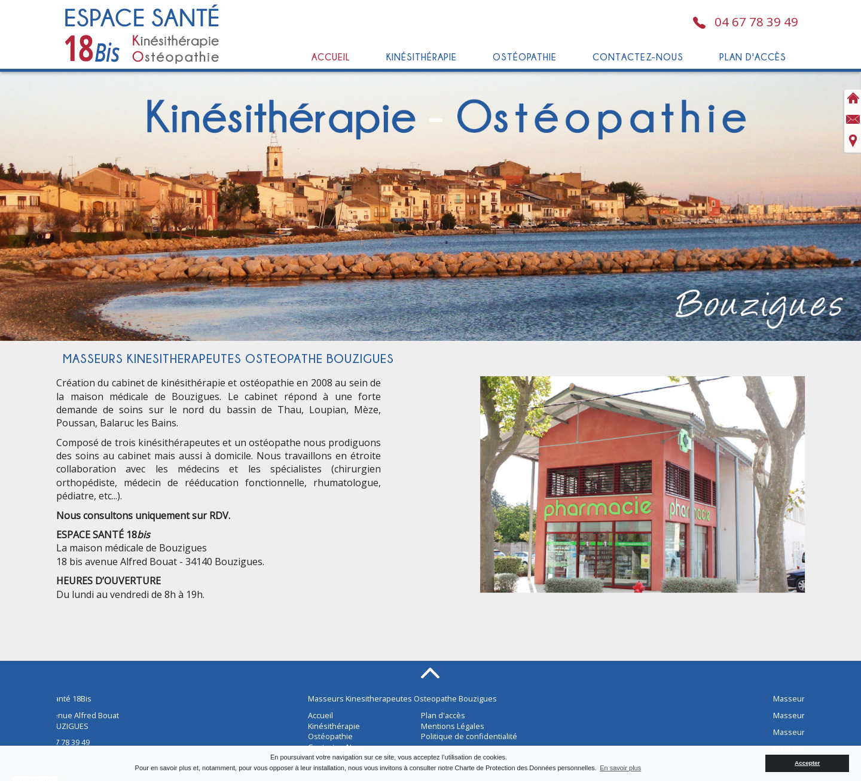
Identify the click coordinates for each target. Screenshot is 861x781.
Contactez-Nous (638, 57)
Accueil (331, 57)
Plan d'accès (752, 57)
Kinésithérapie (421, 57)
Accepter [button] (807, 762)
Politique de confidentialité (469, 736)
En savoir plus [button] (620, 767)
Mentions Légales (452, 726)
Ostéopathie (525, 57)
